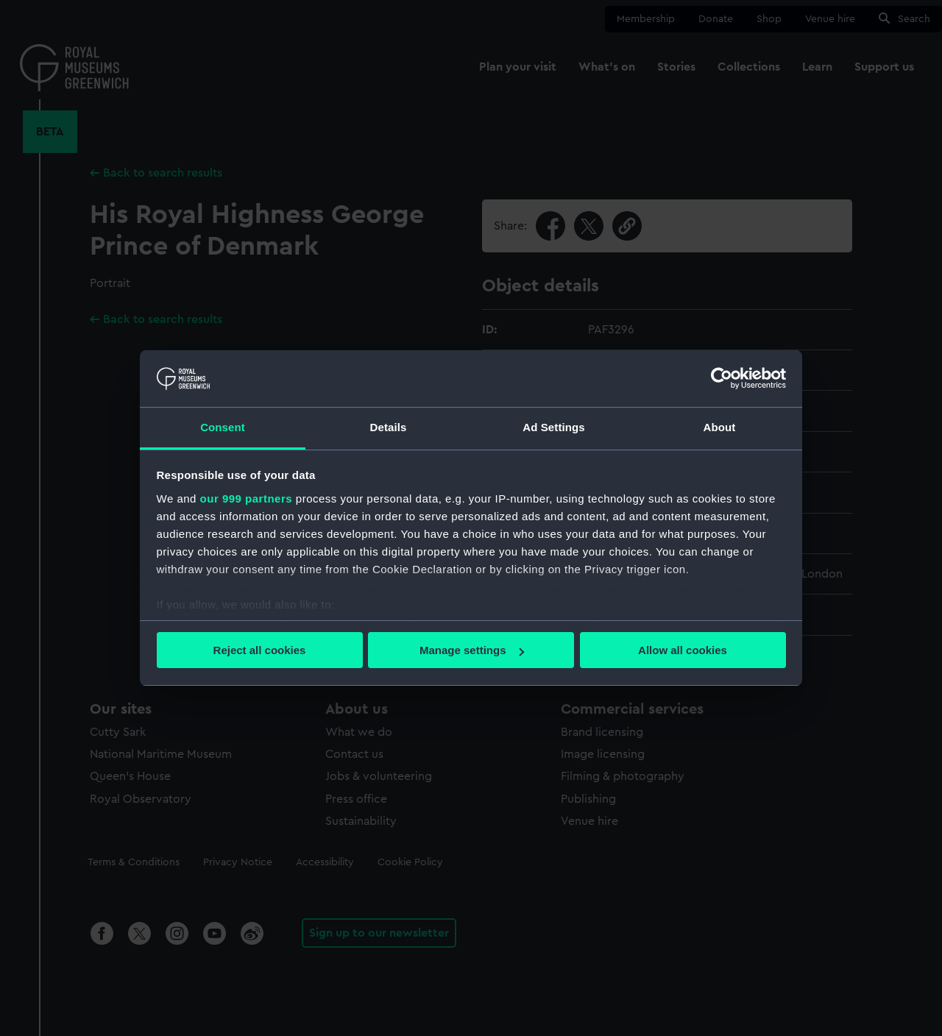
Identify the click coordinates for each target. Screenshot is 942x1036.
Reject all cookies (259, 650)
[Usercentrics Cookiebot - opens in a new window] (721, 378)
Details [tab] (388, 427)
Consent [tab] (222, 427)
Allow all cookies (682, 650)
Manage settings (471, 650)
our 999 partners (246, 498)
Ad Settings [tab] (553, 427)
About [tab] (720, 427)
